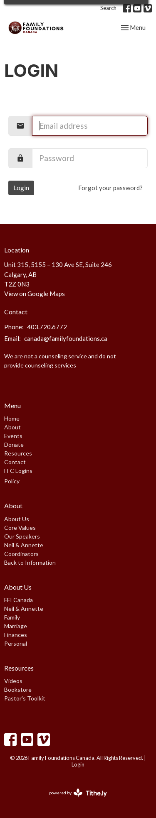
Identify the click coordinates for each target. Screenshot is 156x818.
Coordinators (21, 553)
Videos (13, 680)
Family (12, 617)
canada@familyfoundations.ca (65, 338)
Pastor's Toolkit (24, 698)
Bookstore (18, 689)
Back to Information (30, 562)
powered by (78, 793)
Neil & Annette (23, 545)
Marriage (15, 625)
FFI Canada (18, 599)
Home (12, 418)
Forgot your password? (110, 187)
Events (13, 435)
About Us (16, 518)
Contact (15, 461)
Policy (12, 481)
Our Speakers (22, 536)
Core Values (20, 527)
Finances (15, 634)
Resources (18, 453)
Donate (14, 444)
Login (21, 187)
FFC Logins (18, 470)
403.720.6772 (47, 327)
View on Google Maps (34, 293)
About (12, 427)
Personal (15, 643)
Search (108, 8)
